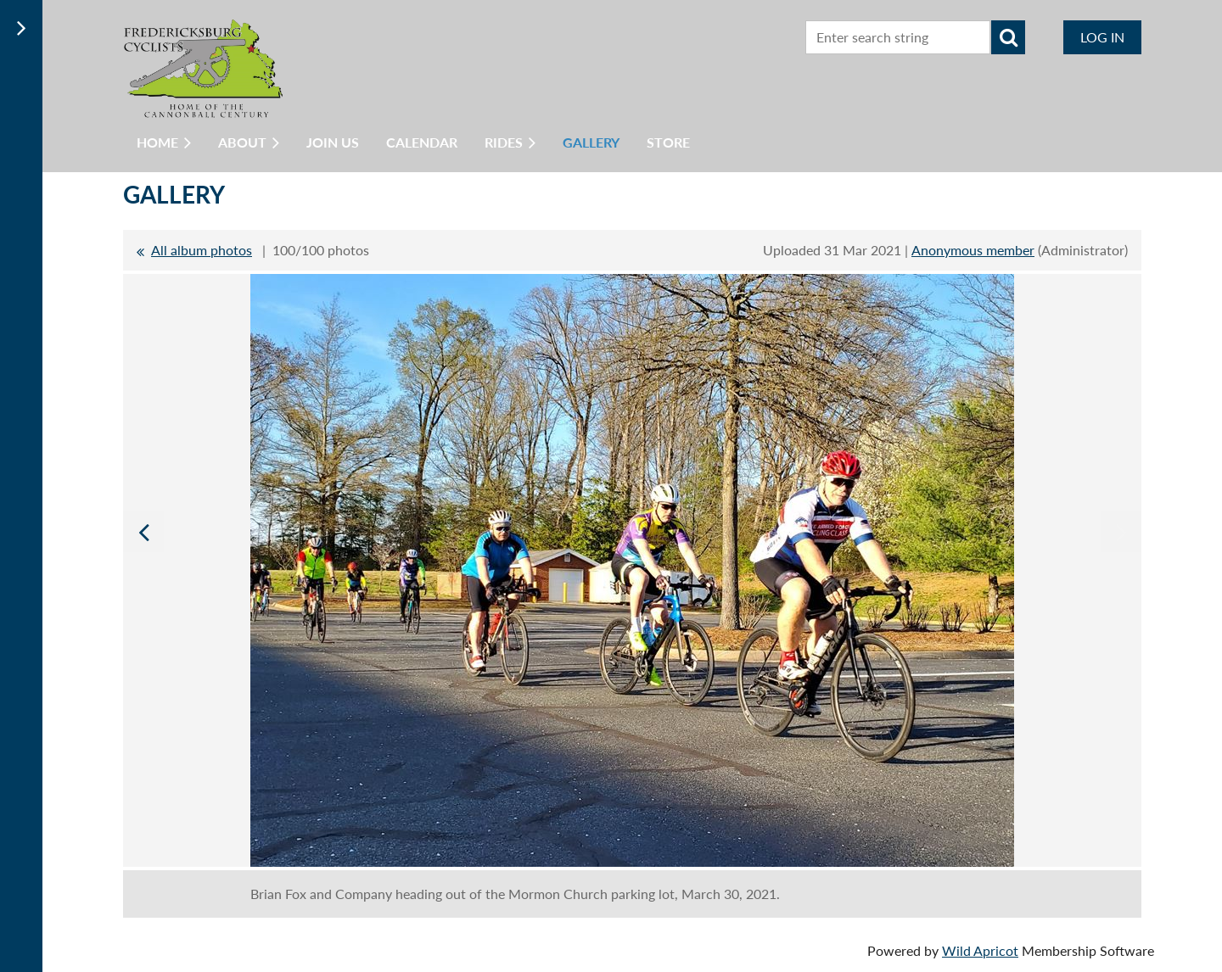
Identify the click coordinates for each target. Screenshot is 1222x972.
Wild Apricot (980, 950)
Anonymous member (972, 250)
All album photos (201, 250)
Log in (1102, 37)
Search (1008, 37)
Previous (143, 531)
